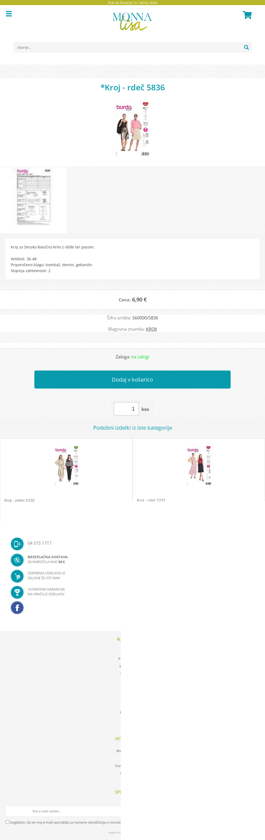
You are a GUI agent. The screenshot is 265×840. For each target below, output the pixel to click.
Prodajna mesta (132, 712)
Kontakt (132, 719)
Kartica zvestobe (132, 666)
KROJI (151, 329)
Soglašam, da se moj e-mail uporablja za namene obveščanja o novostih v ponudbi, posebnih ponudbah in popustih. (102, 822)
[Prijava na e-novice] (255, 811)
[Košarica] (246, 15)
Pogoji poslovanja (132, 658)
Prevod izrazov (132, 758)
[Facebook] (132, 609)
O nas (132, 704)
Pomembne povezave (132, 765)
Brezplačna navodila (132, 750)
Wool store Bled (132, 773)
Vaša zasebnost (132, 673)
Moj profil (132, 651)
